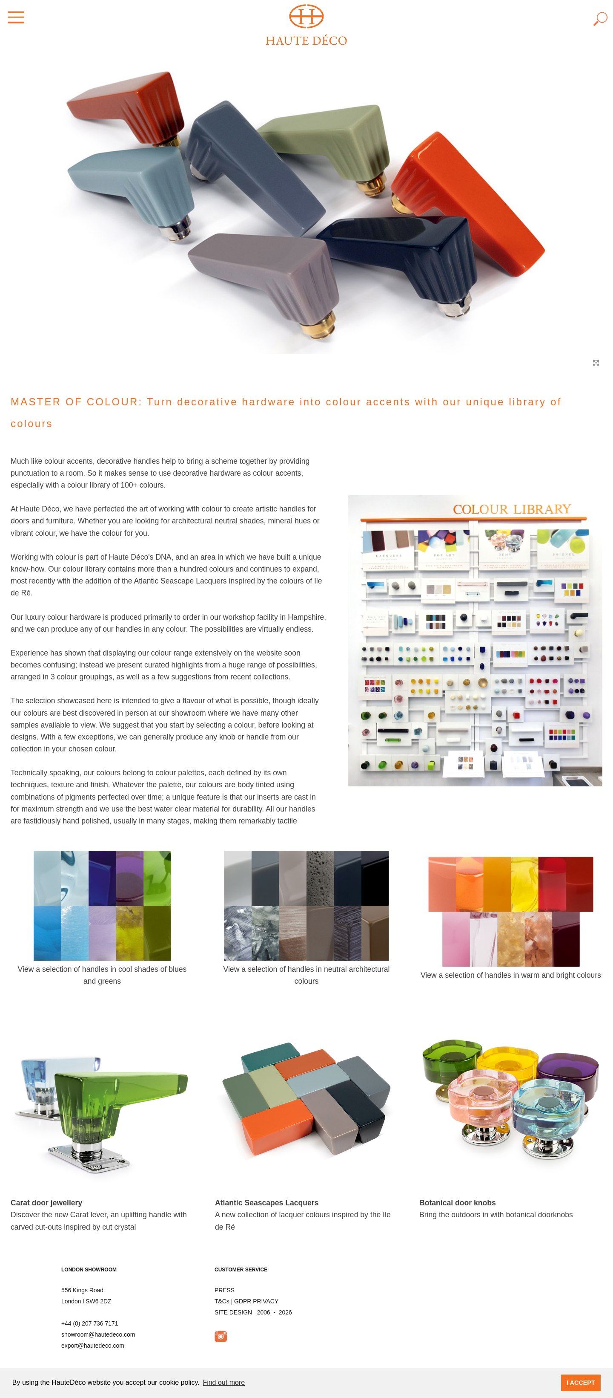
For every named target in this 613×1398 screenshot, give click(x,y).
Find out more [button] (224, 1382)
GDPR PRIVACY (256, 1301)
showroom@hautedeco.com (98, 1334)
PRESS (225, 1290)
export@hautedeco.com (92, 1345)
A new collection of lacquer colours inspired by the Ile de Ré (303, 1215)
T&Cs (222, 1301)
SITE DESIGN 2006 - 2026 (253, 1312)
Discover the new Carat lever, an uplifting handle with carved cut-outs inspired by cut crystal (99, 1215)
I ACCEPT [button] (581, 1382)
